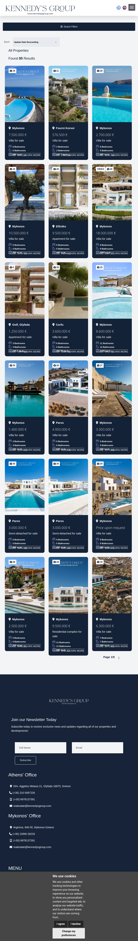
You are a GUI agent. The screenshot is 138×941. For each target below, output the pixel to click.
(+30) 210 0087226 (24, 792)
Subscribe (25, 760)
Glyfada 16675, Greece (57, 786)
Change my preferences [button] (69, 933)
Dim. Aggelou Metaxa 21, (28, 786)
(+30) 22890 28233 (24, 833)
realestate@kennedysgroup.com (32, 805)
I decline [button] (76, 923)
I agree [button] (61, 923)
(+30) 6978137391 (24, 799)
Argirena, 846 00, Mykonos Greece (33, 827)
